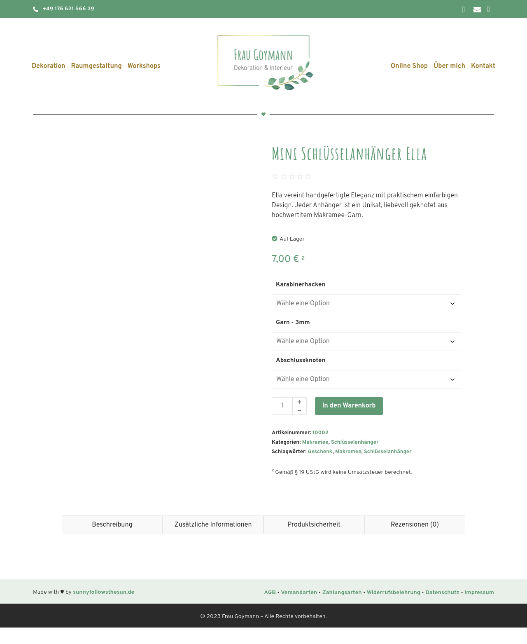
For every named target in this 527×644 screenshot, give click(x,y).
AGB (270, 609)
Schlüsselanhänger (354, 442)
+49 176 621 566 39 (68, 8)
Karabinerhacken (300, 285)
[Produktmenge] (282, 406)
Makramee (315, 442)
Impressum (479, 609)
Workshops (144, 66)
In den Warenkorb (349, 406)
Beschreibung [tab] (112, 541)
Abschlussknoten (300, 361)
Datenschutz (442, 609)
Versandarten (299, 609)
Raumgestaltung (96, 66)
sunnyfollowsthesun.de (103, 608)
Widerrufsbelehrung (393, 609)
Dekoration (48, 66)
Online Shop (409, 66)
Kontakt (483, 66)
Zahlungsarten (342, 609)
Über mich (449, 66)
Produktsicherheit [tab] (313, 541)
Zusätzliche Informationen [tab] (213, 541)
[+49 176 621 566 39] (35, 9)
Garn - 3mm (293, 323)
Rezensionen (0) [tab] (415, 541)
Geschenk (320, 452)
